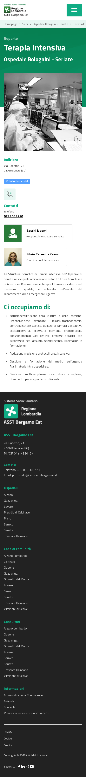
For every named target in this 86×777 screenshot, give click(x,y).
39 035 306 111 (29, 469)
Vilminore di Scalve (16, 608)
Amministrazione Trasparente (23, 695)
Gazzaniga (10, 500)
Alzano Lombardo (15, 555)
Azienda (9, 701)
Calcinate (10, 561)
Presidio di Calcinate (17, 512)
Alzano (8, 494)
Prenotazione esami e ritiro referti (26, 713)
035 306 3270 (13, 216)
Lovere (8, 506)
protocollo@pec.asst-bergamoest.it (36, 475)
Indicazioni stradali (19, 181)
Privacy (8, 732)
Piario (7, 518)
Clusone (9, 567)
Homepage (10, 24)
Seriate (8, 530)
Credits (8, 745)
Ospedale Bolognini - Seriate (50, 24)
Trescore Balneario (16, 536)
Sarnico (8, 524)
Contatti (9, 707)
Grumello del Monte (16, 579)
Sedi (25, 24)
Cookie (8, 738)
